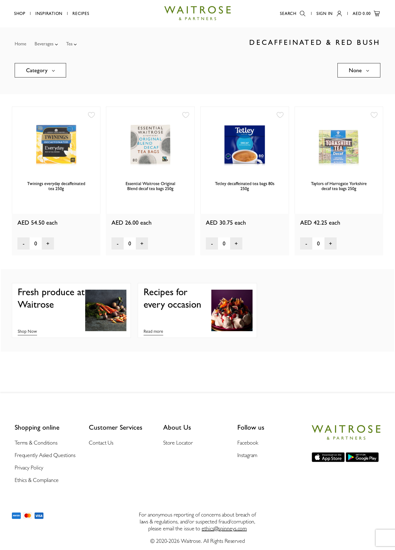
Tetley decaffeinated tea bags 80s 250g (244, 186)
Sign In (329, 13)
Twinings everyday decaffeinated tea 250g (56, 186)
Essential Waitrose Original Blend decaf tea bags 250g (150, 186)
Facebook (247, 442)
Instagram (247, 455)
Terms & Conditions (36, 442)
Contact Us (101, 442)
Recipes (80, 13)
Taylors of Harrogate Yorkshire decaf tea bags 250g (339, 186)
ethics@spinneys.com (224, 528)
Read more (153, 331)
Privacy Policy (29, 467)
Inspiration (49, 13)
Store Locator (178, 442)
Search (292, 13)
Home (20, 43)
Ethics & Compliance (37, 480)
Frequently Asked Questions (45, 455)
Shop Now (27, 331)
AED (366, 13)
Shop (19, 13)
